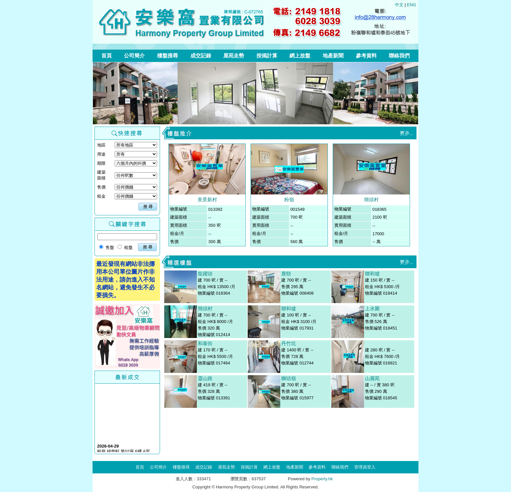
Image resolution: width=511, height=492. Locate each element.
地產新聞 (333, 55)
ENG (411, 4)
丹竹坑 (288, 343)
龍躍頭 (205, 273)
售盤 (106, 247)
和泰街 (205, 343)
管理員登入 (364, 467)
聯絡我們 (399, 55)
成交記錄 (200, 55)
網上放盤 (299, 55)
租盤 (125, 247)
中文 (399, 4)
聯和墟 (288, 308)
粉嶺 (289, 199)
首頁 (106, 55)
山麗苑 (372, 378)
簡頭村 (371, 199)
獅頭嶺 (288, 378)
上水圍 (372, 308)
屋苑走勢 (233, 55)
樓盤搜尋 (167, 55)
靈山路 (205, 378)
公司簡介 (134, 55)
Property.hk (322, 478)
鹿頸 (286, 273)
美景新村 (207, 199)
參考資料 (366, 55)
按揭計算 (266, 55)
